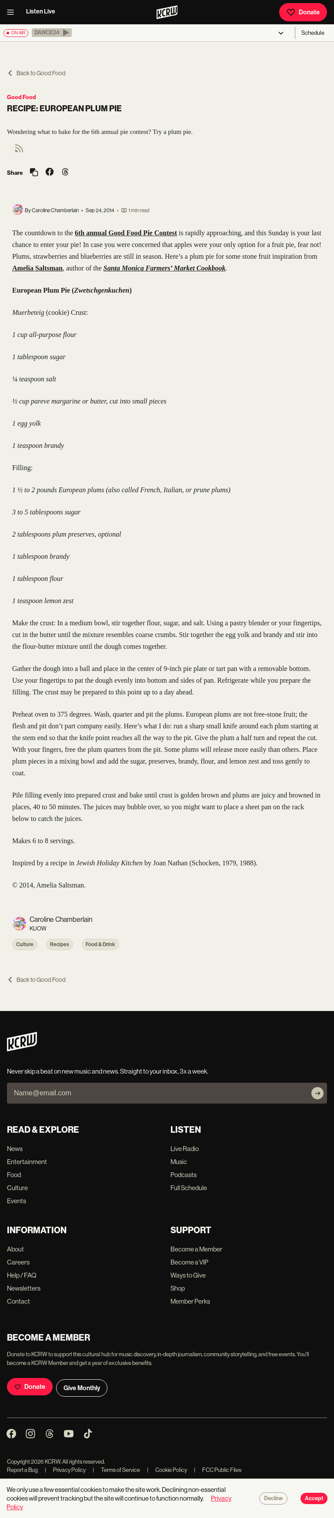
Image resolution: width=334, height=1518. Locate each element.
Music (178, 1161)
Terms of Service (116, 1470)
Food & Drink (100, 944)
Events (16, 1200)
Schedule (312, 33)
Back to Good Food (36, 73)
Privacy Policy (65, 1470)
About (15, 1249)
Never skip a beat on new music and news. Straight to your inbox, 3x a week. (107, 1071)
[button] (52, 32)
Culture (24, 944)
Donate (303, 12)
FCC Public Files (217, 1470)
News (15, 1148)
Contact (18, 1301)
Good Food (21, 97)
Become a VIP (189, 1262)
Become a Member (196, 1249)
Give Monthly (81, 1388)
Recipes (59, 944)
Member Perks (190, 1301)
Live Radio (184, 1148)
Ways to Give (188, 1275)
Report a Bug (22, 1470)
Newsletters (23, 1288)
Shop (177, 1288)
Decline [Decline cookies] (273, 1498)
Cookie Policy (167, 1470)
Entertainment (27, 1161)
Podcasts (183, 1174)
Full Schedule (188, 1187)
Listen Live (40, 11)
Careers (18, 1262)
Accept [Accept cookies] (314, 1498)
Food (14, 1174)
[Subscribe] (317, 1093)
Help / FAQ (22, 1275)
